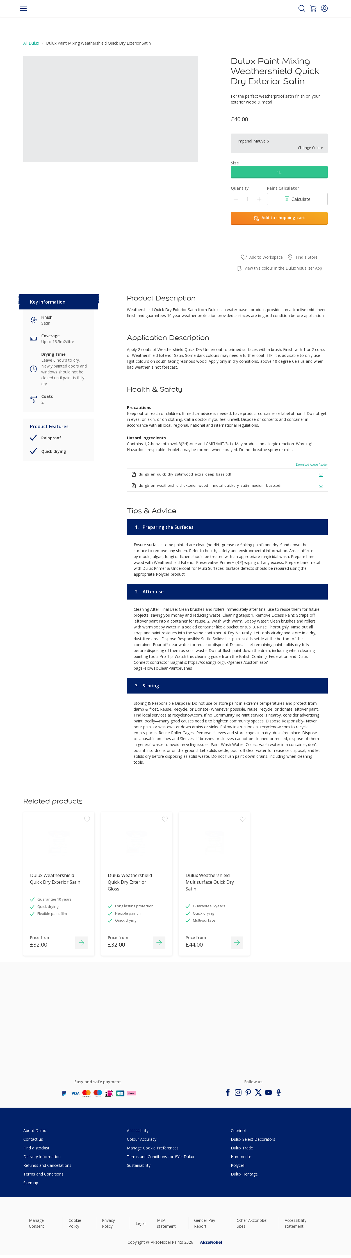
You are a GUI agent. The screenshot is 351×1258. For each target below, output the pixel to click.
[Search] (301, 8)
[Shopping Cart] (313, 8)
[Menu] (23, 8)
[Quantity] (247, 199)
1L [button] (279, 172)
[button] (324, 8)
